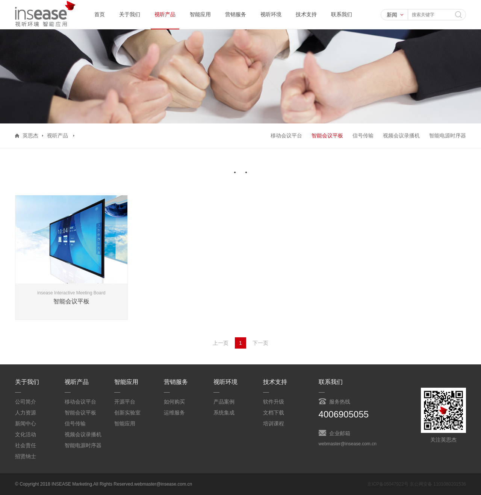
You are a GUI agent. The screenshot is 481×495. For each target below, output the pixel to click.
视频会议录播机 (401, 136)
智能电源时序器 (447, 136)
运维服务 (174, 413)
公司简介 (25, 402)
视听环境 (270, 14)
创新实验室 (127, 413)
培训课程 (273, 423)
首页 (99, 14)
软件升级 (273, 402)
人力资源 (25, 413)
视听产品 (164, 14)
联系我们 (341, 14)
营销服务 (235, 14)
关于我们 (129, 14)
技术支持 (306, 14)
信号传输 (363, 136)
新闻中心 (25, 423)
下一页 (260, 343)
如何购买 (174, 402)
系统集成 (223, 413)
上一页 (220, 343)
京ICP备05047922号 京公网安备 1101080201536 (416, 484)
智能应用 (200, 14)
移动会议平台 (286, 136)
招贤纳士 (25, 456)
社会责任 (25, 445)
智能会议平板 (327, 136)
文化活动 (25, 434)
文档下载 (273, 413)
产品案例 (223, 402)
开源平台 (124, 402)
